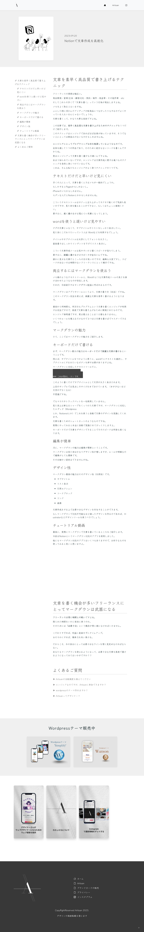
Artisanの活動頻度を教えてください (72, 679)
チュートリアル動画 (28, 130)
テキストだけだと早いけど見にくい (31, 90)
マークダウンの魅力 (28, 112)
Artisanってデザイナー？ (66, 695)
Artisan (115, 5)
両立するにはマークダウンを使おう (31, 106)
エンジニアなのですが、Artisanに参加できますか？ (79, 684)
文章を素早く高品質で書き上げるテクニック (30, 82)
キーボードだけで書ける (30, 117)
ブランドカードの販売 (86, 887)
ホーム (79, 878)
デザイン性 (23, 126)
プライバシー (82, 892)
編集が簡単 (23, 121)
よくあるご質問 (24, 146)
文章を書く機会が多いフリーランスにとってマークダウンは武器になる (30, 139)
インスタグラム (83, 897)
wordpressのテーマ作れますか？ (70, 690)
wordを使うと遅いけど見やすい (31, 98)
